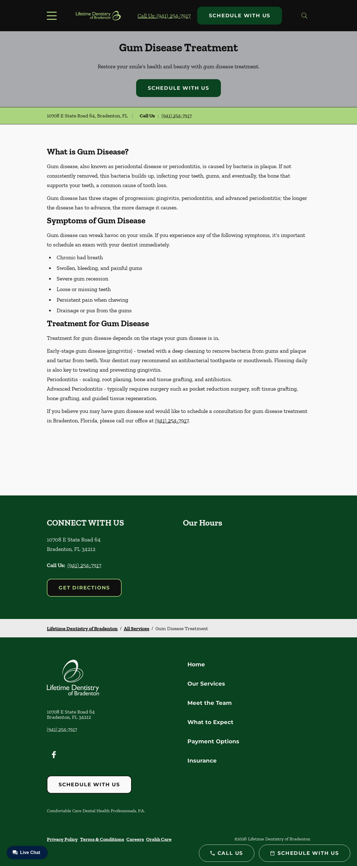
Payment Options (213, 741)
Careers (135, 839)
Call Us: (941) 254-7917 (164, 15)
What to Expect (210, 722)
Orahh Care (159, 839)
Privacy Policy (62, 839)
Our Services (206, 683)
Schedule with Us (239, 16)
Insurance (202, 760)
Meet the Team (209, 703)
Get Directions (84, 588)
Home (196, 664)
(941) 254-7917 (176, 116)
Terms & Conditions (102, 839)
